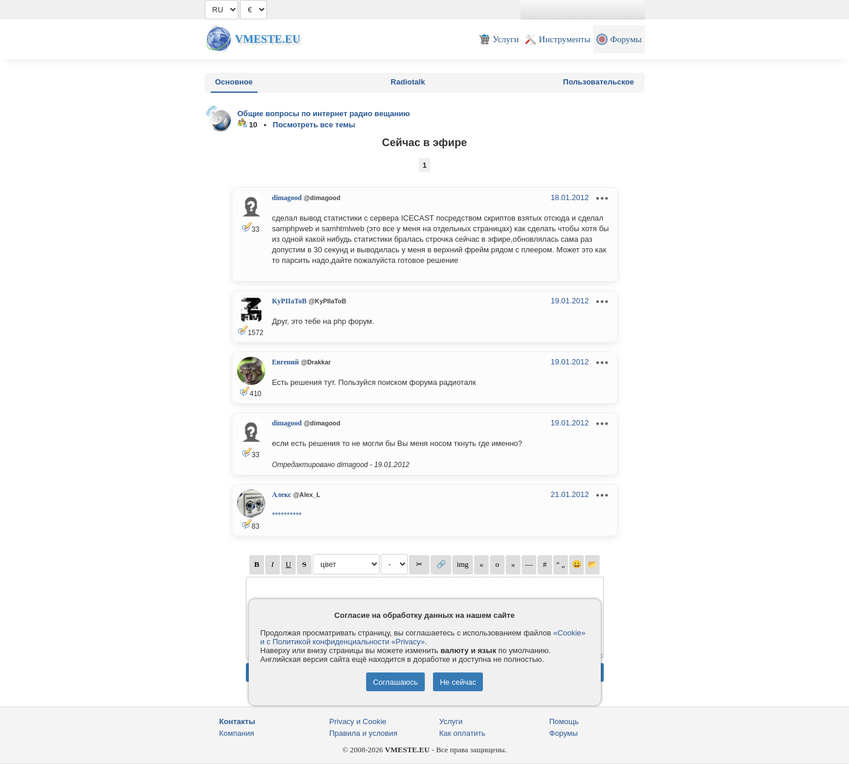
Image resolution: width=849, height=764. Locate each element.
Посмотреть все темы (314, 124)
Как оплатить (462, 733)
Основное (234, 81)
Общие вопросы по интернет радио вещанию (324, 113)
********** (287, 515)
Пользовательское (598, 81)
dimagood (287, 198)
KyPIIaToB (289, 301)
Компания (237, 733)
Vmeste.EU (267, 39)
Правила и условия (363, 733)
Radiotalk (408, 81)
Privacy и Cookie (358, 721)
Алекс (282, 495)
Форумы (563, 733)
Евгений (285, 362)
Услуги (451, 721)
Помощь (564, 721)
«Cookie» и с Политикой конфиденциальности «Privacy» (423, 637)
